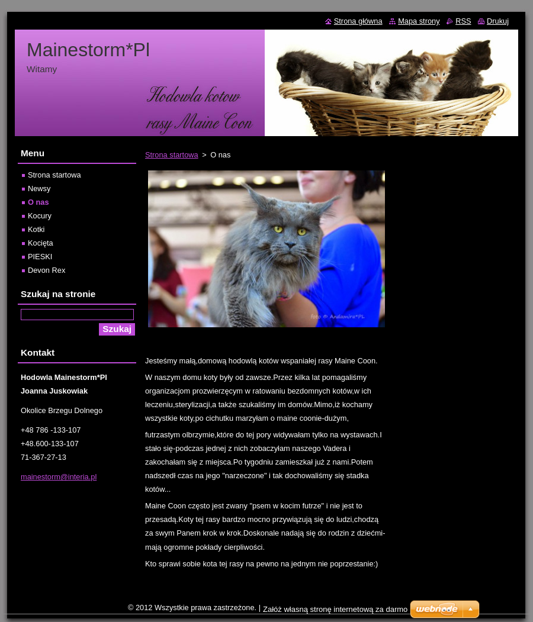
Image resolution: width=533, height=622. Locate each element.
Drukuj (498, 21)
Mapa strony (418, 21)
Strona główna (358, 21)
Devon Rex (46, 270)
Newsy (39, 188)
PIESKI (40, 256)
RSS (463, 21)
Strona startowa (171, 154)
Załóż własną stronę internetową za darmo (335, 609)
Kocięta (40, 243)
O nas (38, 202)
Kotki (36, 229)
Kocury (40, 215)
